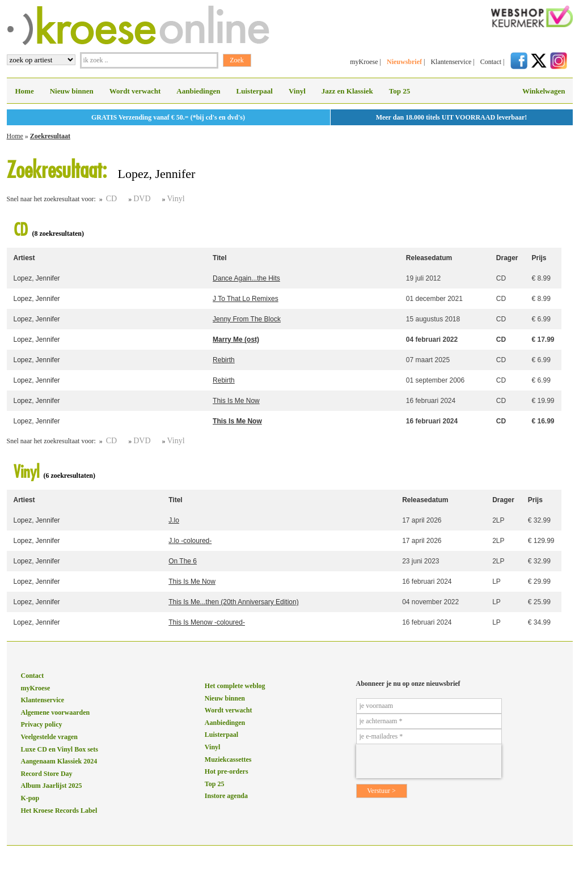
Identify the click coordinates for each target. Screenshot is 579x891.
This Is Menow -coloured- (206, 622)
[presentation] (428, 761)
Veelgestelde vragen (49, 737)
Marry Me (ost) (236, 339)
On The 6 (182, 561)
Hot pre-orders (226, 771)
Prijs (538, 258)
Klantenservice (450, 62)
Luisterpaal (254, 91)
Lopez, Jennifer (37, 278)
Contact (490, 62)
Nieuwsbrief (404, 62)
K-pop (30, 798)
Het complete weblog (235, 686)
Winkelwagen (543, 91)
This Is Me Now (236, 401)
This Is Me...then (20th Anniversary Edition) (233, 602)
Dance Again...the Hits (246, 278)
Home (24, 91)
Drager (507, 258)
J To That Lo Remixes (245, 299)
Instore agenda (226, 796)
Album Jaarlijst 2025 (51, 786)
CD (111, 198)
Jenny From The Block (247, 319)
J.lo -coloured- (190, 541)
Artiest (24, 258)
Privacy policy (41, 724)
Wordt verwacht (135, 91)
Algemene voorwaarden (55, 712)
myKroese (364, 62)
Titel (219, 258)
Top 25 (399, 91)
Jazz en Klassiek (347, 91)
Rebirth (224, 360)
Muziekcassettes (228, 759)
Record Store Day (47, 774)
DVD (141, 198)
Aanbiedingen (198, 91)
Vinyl (297, 91)
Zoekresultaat (50, 136)
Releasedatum (429, 258)
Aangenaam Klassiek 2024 (59, 761)
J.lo (173, 520)
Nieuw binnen (72, 91)
